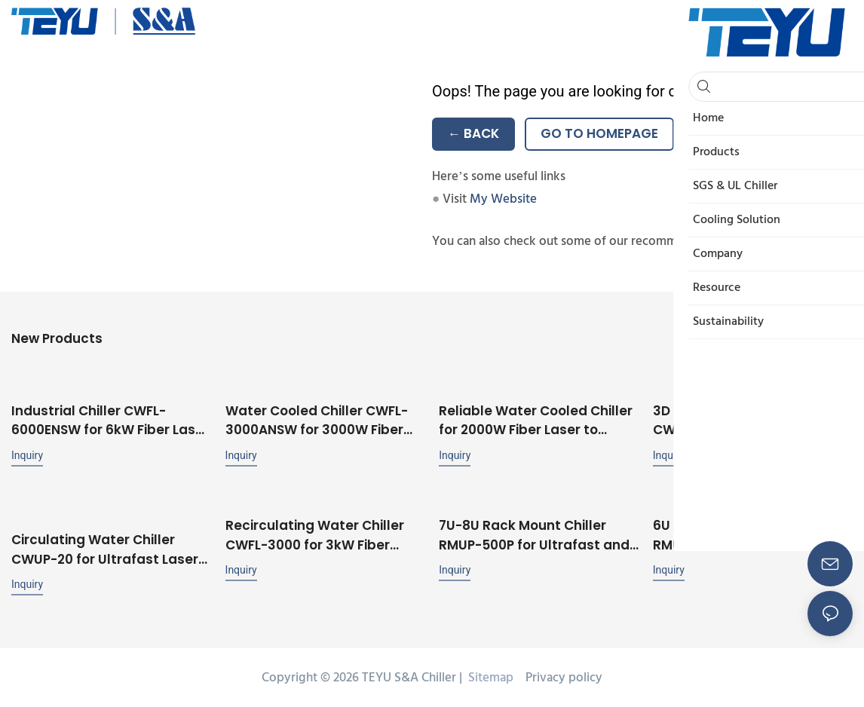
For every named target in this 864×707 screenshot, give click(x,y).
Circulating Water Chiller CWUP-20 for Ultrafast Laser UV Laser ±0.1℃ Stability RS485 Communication (111, 547)
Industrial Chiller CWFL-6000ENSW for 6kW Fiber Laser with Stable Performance (110, 419)
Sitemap (489, 676)
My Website (503, 199)
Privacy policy (563, 676)
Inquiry (27, 454)
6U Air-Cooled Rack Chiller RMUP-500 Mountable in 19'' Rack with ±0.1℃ (742, 534)
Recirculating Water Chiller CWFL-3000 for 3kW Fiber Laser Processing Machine (314, 534)
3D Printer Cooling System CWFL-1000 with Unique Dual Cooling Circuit (745, 419)
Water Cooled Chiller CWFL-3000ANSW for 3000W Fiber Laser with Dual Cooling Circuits (316, 419)
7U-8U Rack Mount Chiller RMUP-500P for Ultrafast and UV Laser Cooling (534, 534)
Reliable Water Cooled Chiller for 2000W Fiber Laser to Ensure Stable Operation (536, 419)
